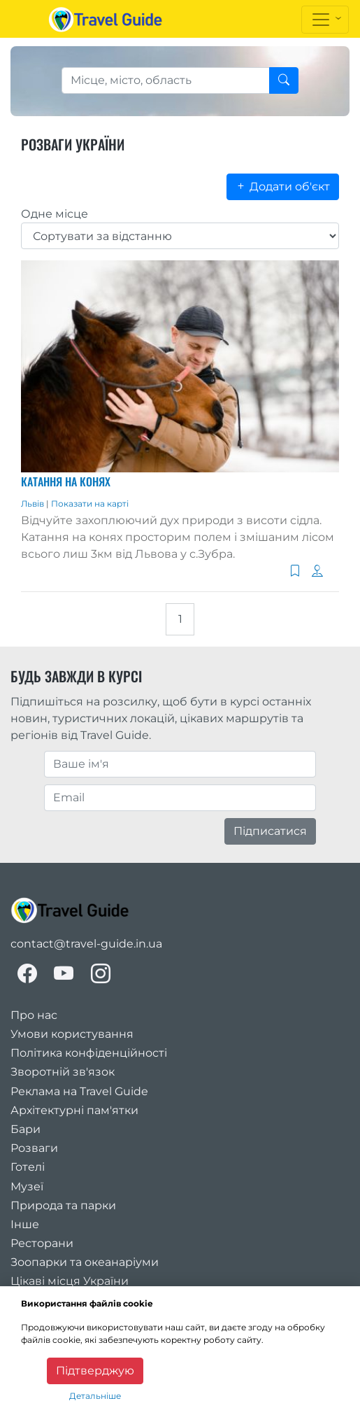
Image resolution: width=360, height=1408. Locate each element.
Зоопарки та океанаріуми (84, 1262)
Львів (33, 503)
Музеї (26, 1186)
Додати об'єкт (283, 186)
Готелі (27, 1167)
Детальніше (95, 1396)
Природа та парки (63, 1205)
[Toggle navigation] (325, 20)
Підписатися (270, 831)
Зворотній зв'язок (62, 1071)
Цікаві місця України (69, 1281)
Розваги (34, 1148)
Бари (25, 1129)
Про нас (33, 1015)
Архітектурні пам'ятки (74, 1110)
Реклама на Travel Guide (79, 1091)
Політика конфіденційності (88, 1052)
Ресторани (41, 1243)
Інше (24, 1224)
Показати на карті (90, 503)
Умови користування (72, 1034)
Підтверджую (95, 1370)
